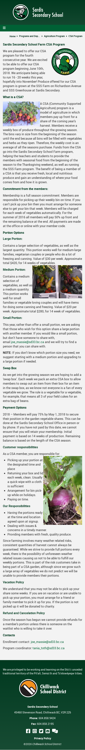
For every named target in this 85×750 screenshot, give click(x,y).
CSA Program (75, 36)
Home (13, 36)
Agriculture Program (54, 36)
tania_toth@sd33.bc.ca (49, 648)
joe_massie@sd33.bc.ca (27, 342)
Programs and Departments (29, 36)
